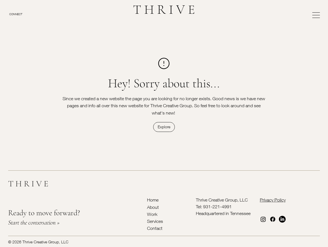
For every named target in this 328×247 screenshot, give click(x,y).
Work (152, 214)
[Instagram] (263, 219)
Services (155, 221)
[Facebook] (272, 219)
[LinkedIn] (282, 219)
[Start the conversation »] (78, 222)
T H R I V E (164, 9)
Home (153, 199)
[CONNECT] (21, 14)
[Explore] (164, 127)
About (153, 207)
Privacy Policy (273, 199)
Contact (154, 228)
